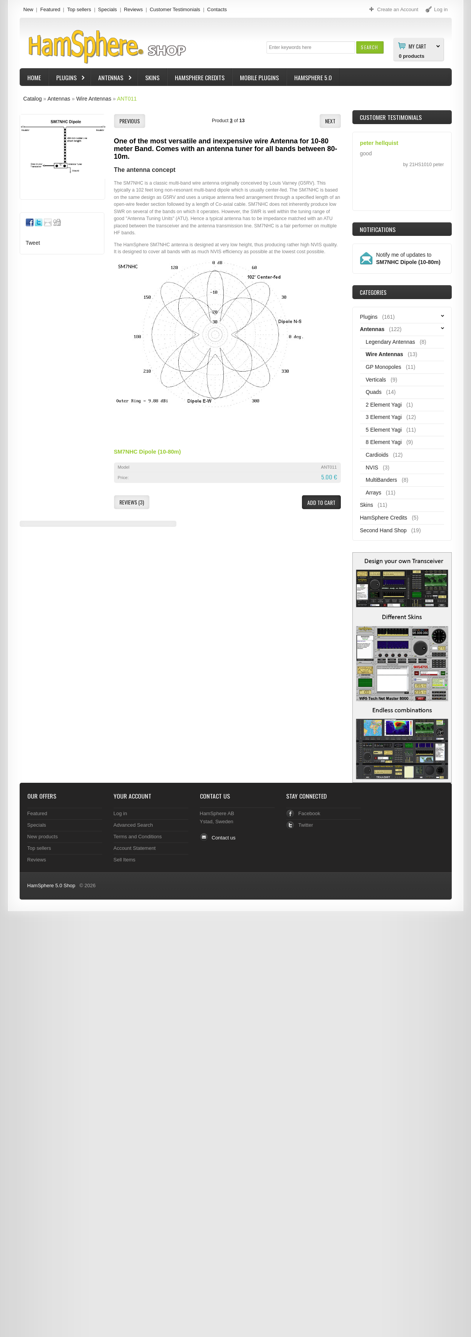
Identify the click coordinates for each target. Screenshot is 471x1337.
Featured (50, 9)
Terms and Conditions (138, 836)
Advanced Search (133, 825)
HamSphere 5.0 (313, 77)
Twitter (305, 825)
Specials (107, 9)
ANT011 (127, 99)
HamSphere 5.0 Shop (51, 885)
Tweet (33, 243)
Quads (374, 392)
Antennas (111, 78)
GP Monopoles (383, 367)
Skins (152, 77)
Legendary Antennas (390, 342)
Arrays (373, 492)
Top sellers (79, 9)
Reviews (133, 9)
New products (42, 836)
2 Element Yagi (384, 405)
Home (34, 77)
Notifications (378, 229)
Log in (120, 813)
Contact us (224, 838)
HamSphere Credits (200, 77)
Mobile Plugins (259, 77)
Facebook (309, 813)
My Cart (417, 46)
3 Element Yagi (384, 417)
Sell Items (125, 860)
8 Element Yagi (384, 442)
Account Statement (135, 848)
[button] (369, 47)
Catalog (32, 99)
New (28, 9)
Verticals (376, 380)
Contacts (217, 9)
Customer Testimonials (175, 9)
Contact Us (215, 796)
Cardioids (377, 455)
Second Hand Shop (383, 530)
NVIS (372, 467)
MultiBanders (381, 480)
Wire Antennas (93, 99)
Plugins (67, 78)
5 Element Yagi (384, 430)
